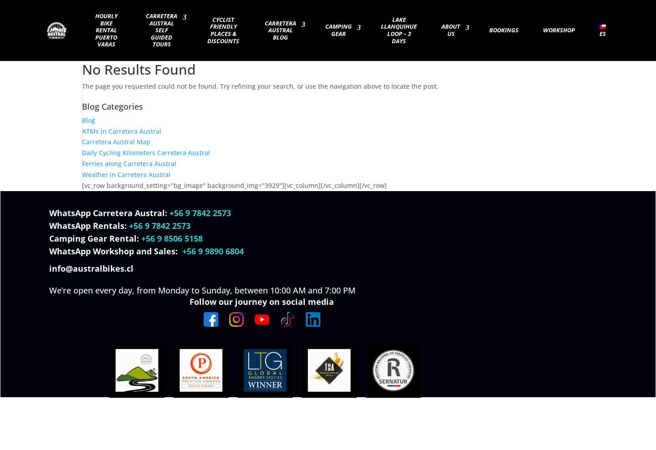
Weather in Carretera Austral (126, 174)
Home (58, 30)
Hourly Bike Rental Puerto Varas (106, 30)
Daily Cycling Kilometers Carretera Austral (146, 152)
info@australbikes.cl (92, 268)
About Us (450, 30)
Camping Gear (338, 30)
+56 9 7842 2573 (200, 212)
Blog (88, 120)
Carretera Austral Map (116, 141)
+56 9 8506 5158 (172, 238)
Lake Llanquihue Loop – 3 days (399, 30)
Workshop (559, 30)
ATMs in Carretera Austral (121, 131)
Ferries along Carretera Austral (129, 163)
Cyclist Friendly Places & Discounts (223, 30)
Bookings (503, 30)
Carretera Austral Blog (280, 30)
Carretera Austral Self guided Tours (161, 30)
